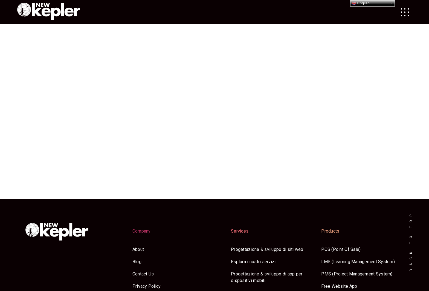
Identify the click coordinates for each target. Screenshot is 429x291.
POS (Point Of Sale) (341, 249)
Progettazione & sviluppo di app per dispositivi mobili (266, 277)
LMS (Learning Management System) (358, 261)
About (138, 249)
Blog (136, 261)
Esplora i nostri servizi (253, 261)
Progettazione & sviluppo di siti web (267, 249)
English (361, 3)
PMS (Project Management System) (356, 274)
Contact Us (143, 274)
